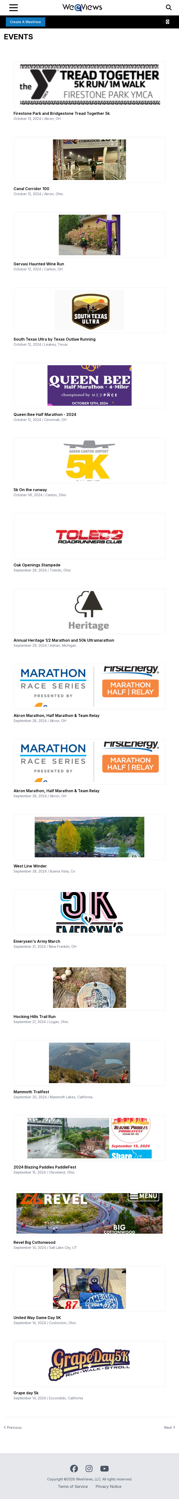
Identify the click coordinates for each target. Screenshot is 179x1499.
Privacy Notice (108, 1486)
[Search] (168, 7)
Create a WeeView (25, 22)
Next (169, 1427)
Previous (13, 1427)
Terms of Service (73, 1486)
